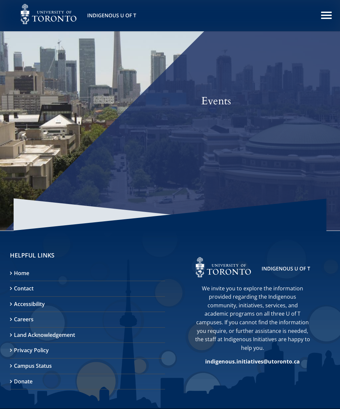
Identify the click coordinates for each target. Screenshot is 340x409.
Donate (23, 381)
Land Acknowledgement (44, 335)
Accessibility (29, 304)
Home (21, 273)
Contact (24, 288)
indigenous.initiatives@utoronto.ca (252, 361)
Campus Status (33, 365)
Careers (24, 319)
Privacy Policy (31, 350)
